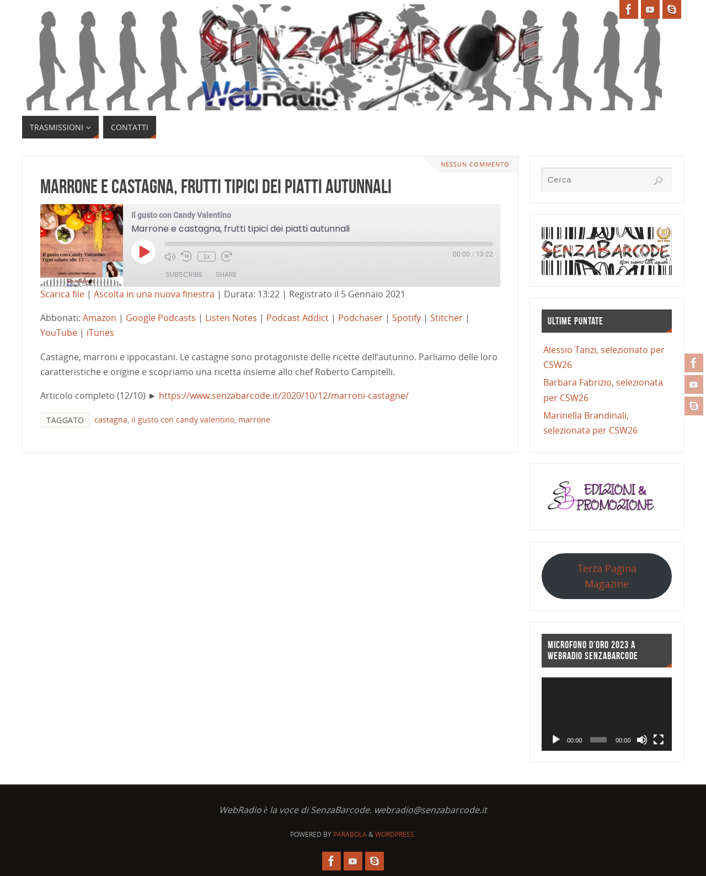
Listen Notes (231, 318)
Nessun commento (475, 164)
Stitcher (446, 318)
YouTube (58, 333)
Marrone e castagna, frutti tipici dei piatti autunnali (216, 186)
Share (226, 274)
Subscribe (183, 274)
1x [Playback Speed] (206, 256)
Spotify (406, 318)
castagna (110, 419)
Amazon (99, 318)
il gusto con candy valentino (182, 419)
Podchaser (360, 318)
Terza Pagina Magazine (607, 576)
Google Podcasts (161, 318)
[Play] (555, 739)
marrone (254, 419)
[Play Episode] (143, 251)
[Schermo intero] (658, 739)
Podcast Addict (297, 318)
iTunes (100, 333)
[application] (607, 714)
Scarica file (62, 294)
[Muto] (642, 739)
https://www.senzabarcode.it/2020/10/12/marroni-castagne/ (284, 395)
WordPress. (395, 834)
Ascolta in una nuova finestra (154, 294)
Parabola (350, 834)
